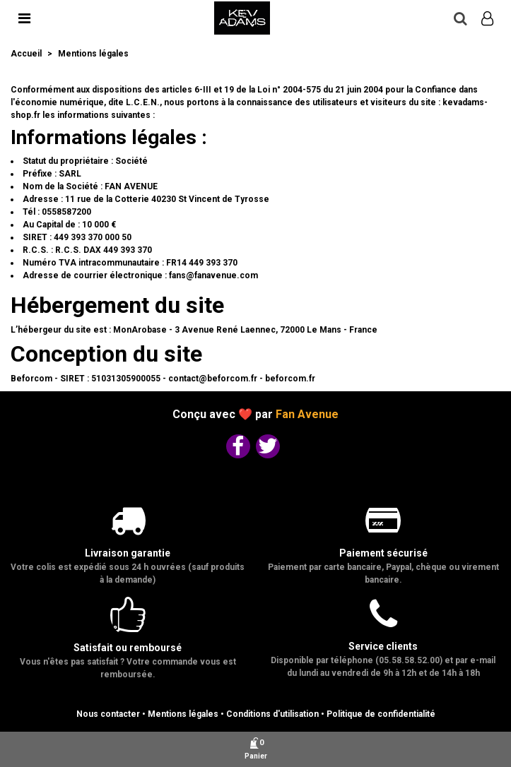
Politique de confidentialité (381, 714)
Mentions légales (183, 714)
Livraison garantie (127, 553)
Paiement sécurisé (383, 553)
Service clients (383, 646)
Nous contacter (108, 714)
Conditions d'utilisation (272, 714)
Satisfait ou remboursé (128, 647)
